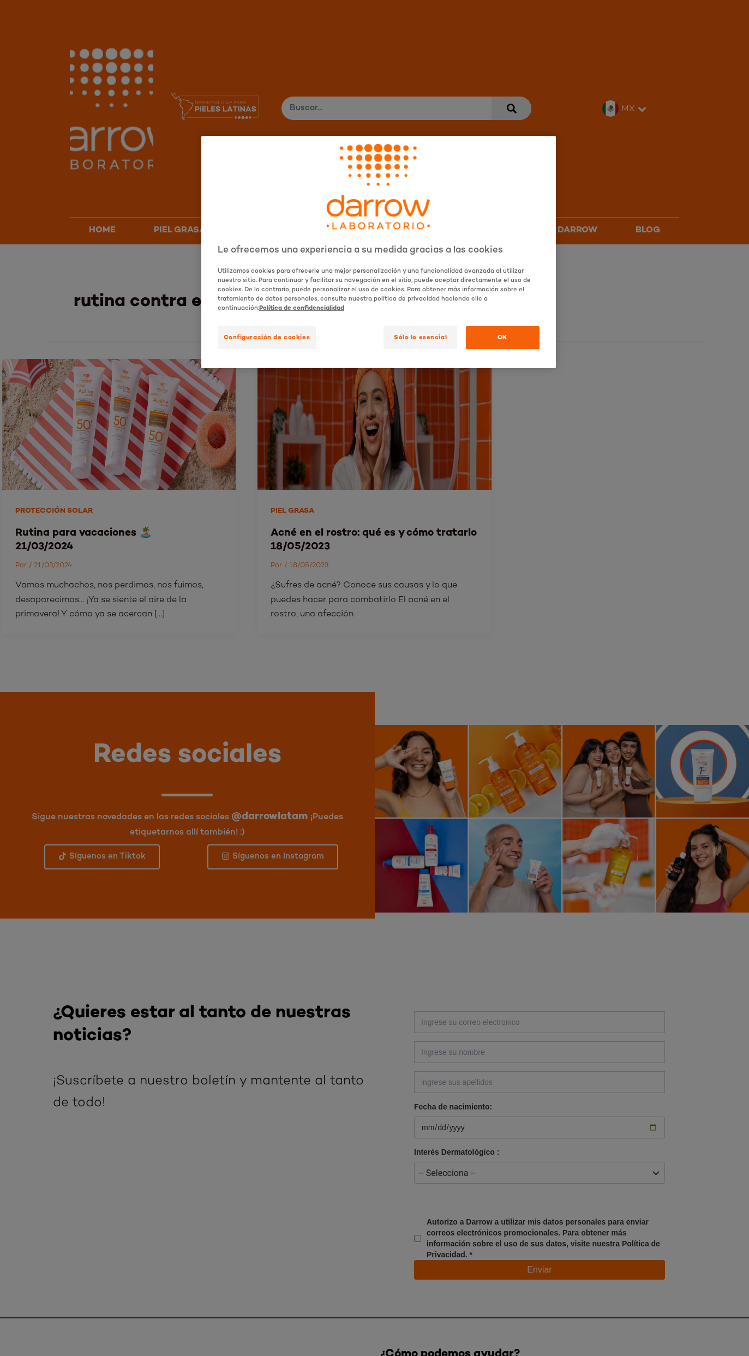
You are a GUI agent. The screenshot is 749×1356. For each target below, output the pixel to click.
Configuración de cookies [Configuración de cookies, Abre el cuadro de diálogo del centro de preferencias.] (267, 337)
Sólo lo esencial (420, 337)
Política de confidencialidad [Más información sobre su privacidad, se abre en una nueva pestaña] (301, 307)
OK (502, 337)
